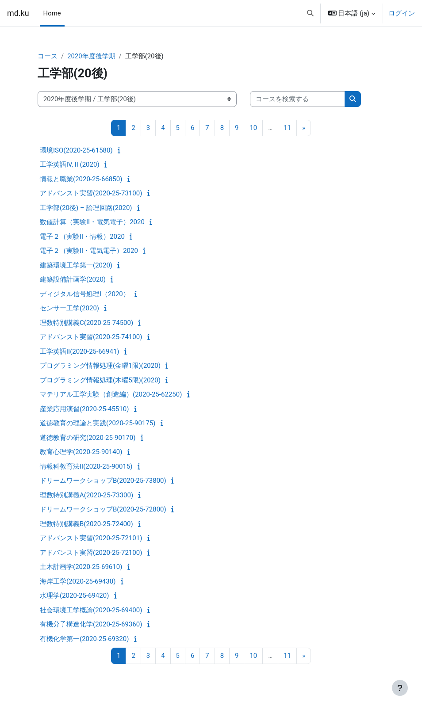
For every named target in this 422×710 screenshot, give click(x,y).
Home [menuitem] (52, 13)
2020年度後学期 (91, 56)
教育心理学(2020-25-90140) (81, 452)
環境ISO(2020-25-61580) (76, 150)
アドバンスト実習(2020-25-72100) (91, 553)
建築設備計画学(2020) (73, 279)
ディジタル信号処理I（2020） (85, 294)
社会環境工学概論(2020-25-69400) (91, 610)
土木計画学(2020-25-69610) (81, 567)
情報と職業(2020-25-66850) (81, 179)
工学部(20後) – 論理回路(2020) (86, 208)
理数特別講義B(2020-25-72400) (86, 524)
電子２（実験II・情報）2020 (82, 236)
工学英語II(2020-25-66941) (79, 351)
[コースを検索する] (297, 99)
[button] (310, 13)
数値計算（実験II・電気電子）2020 (92, 222)
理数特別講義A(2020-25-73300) (86, 495)
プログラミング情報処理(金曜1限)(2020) (100, 366)
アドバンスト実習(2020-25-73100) (91, 193)
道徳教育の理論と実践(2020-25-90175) (97, 423)
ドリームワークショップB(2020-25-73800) (103, 481)
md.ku (18, 13)
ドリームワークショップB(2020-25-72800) (103, 509)
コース (48, 56)
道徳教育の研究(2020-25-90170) (87, 438)
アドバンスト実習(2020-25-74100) (91, 337)
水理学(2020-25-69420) (74, 595)
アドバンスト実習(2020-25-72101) (91, 538)
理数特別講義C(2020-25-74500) (86, 323)
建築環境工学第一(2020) (76, 265)
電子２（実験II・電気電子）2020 (89, 251)
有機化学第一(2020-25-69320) (84, 639)
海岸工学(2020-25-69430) (77, 581)
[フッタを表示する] (400, 688)
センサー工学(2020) (69, 308)
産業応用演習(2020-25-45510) (84, 409)
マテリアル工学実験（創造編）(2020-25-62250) (111, 394)
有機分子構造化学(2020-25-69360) (91, 624)
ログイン (401, 13)
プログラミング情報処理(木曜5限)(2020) (100, 380)
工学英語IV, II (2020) (70, 164)
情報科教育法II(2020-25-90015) (86, 466)
